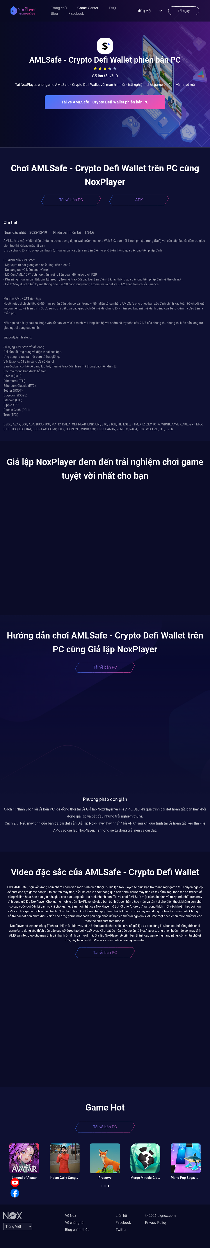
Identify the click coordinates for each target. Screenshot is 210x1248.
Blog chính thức (77, 1230)
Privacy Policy (156, 1223)
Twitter (121, 1230)
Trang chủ (59, 8)
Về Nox (70, 1216)
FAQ (112, 8)
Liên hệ (121, 1216)
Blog (54, 13)
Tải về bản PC (71, 199)
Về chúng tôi (74, 1223)
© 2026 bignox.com (160, 1216)
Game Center (87, 8)
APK (139, 199)
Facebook (76, 13)
